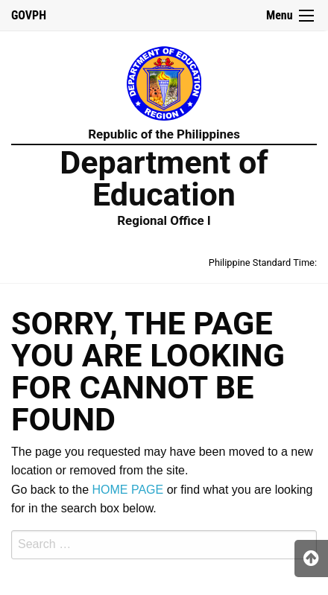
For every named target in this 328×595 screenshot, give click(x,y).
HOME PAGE (128, 489)
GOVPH (28, 15)
